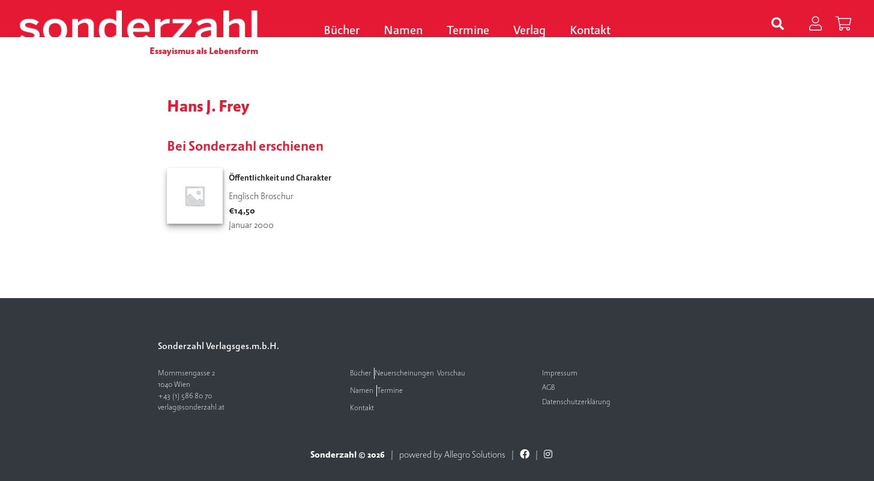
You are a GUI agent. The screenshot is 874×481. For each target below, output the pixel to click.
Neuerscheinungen (404, 373)
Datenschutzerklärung (576, 402)
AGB (548, 387)
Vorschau (451, 373)
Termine (468, 31)
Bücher (342, 31)
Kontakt (590, 31)
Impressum (559, 373)
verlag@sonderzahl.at (191, 407)
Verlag (529, 31)
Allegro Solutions (474, 454)
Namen (403, 31)
